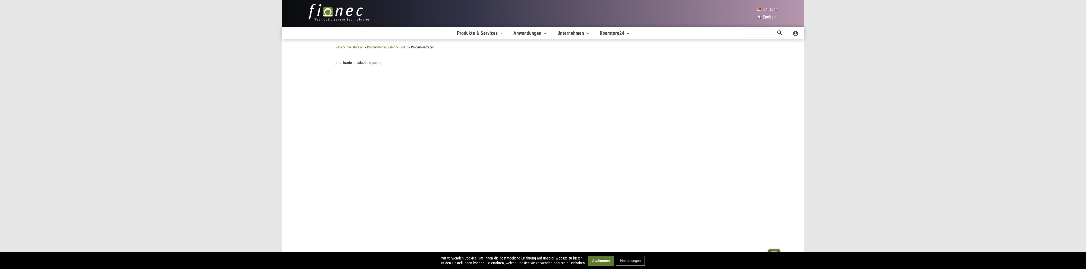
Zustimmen (601, 260)
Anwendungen (530, 33)
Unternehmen (573, 33)
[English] (767, 17)
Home (338, 47)
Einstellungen (630, 260)
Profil (402, 47)
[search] (760, 33)
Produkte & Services (480, 33)
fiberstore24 (615, 33)
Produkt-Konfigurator (381, 47)
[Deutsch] (767, 10)
